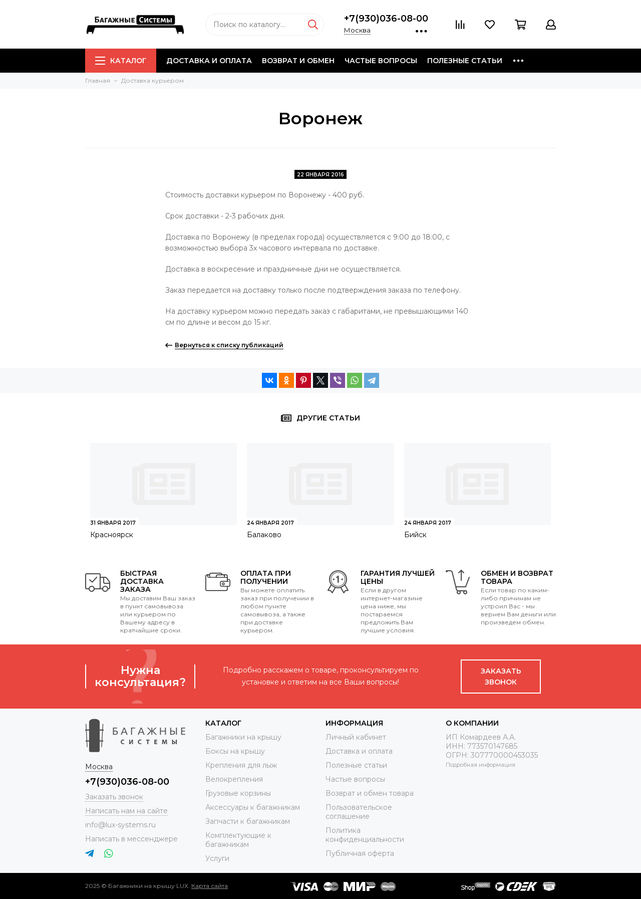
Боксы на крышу (235, 751)
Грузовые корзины (238, 793)
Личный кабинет (356, 737)
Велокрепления (234, 779)
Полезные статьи (464, 60)
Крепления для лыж (241, 765)
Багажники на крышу (243, 737)
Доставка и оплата (209, 60)
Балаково (264, 534)
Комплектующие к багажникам (238, 840)
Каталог (120, 60)
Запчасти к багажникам (247, 821)
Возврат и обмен (298, 60)
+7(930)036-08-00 (386, 18)
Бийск (415, 534)
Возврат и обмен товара (370, 793)
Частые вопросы (381, 60)
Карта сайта (209, 885)
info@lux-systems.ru (120, 824)
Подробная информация (480, 764)
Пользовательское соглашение (359, 812)
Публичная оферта (360, 853)
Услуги (217, 858)
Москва (357, 30)
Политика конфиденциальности (365, 835)
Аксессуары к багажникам (252, 807)
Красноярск (111, 534)
